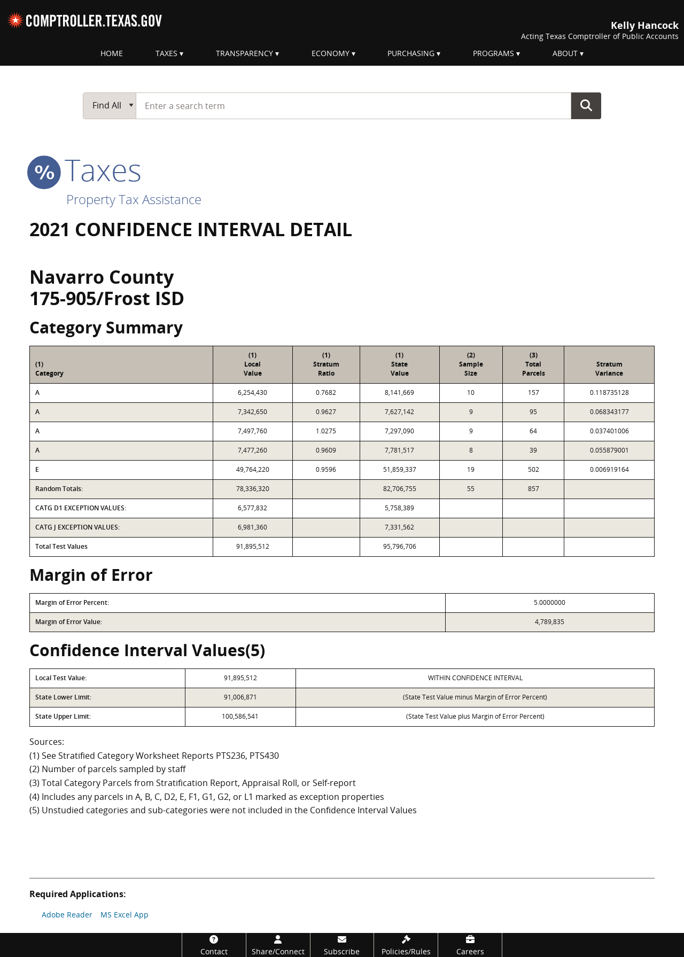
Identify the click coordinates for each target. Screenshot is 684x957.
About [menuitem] (565, 53)
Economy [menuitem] (330, 53)
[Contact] (214, 945)
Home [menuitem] (111, 53)
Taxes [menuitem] (166, 53)
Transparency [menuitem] (244, 53)
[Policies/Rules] (406, 945)
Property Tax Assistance (133, 199)
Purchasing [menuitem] (410, 53)
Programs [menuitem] (493, 53)
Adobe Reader (67, 914)
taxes (85, 169)
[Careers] (470, 945)
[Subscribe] (342, 945)
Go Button (586, 105)
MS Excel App (124, 914)
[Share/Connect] (278, 945)
